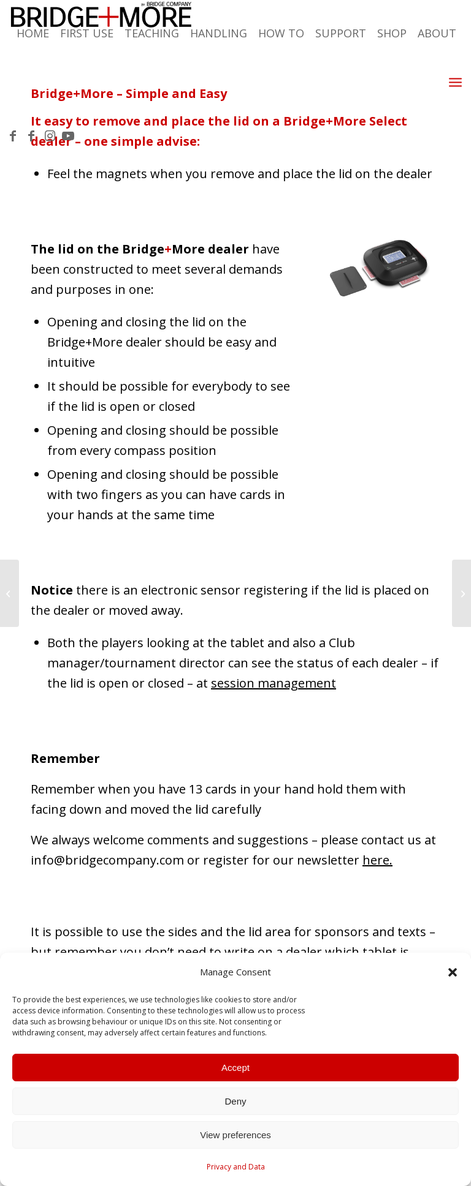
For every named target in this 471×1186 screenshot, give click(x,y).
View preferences (235, 1135)
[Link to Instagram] (49, 136)
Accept (235, 1067)
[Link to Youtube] (68, 136)
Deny (235, 1101)
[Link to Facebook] (13, 136)
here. (377, 860)
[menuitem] (326, 82)
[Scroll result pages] (9, 593)
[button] (452, 972)
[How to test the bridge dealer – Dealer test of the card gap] (461, 593)
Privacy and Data (236, 1167)
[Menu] (455, 81)
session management (273, 683)
